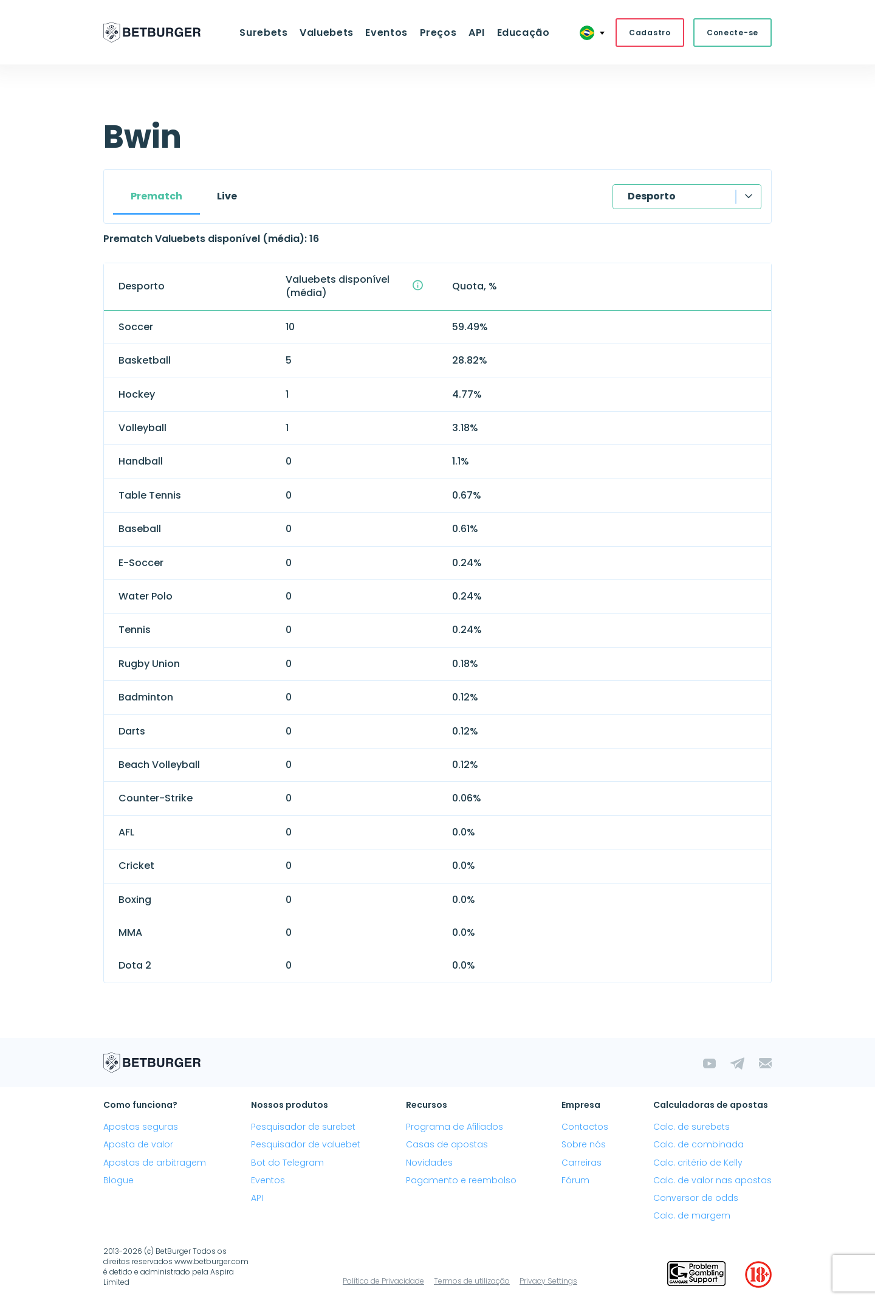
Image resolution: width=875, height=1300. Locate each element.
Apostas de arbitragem (154, 1163)
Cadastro (650, 32)
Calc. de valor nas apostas (712, 1181)
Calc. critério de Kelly (698, 1163)
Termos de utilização (472, 1281)
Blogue (118, 1181)
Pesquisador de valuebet (305, 1145)
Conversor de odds (695, 1198)
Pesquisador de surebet (303, 1127)
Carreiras (581, 1163)
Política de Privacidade (383, 1281)
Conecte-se (732, 32)
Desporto (652, 197)
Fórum (575, 1181)
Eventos (387, 32)
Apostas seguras (140, 1127)
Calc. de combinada (698, 1145)
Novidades (429, 1163)
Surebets (266, 32)
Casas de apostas (447, 1145)
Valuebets (328, 32)
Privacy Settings (548, 1281)
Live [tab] (227, 197)
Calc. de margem (691, 1216)
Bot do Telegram (287, 1163)
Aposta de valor (138, 1145)
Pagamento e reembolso (461, 1181)
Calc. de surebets (691, 1127)
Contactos (584, 1127)
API (475, 32)
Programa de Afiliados (454, 1127)
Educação (521, 32)
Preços (437, 32)
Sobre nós (583, 1145)
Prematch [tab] (156, 197)
